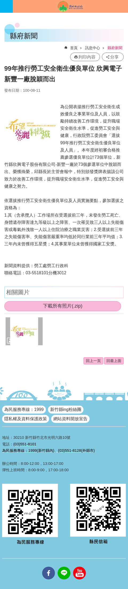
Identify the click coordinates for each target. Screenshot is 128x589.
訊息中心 (92, 48)
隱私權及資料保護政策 (25, 418)
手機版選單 (6, 6)
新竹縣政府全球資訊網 (70, 6)
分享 (114, 57)
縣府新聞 (114, 48)
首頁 (74, 48)
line (64, 566)
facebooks (48, 566)
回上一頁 (93, 361)
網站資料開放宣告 (70, 418)
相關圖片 (18, 292)
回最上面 (113, 361)
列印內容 (86, 57)
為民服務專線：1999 (24, 409)
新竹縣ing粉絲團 (65, 409)
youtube (79, 566)
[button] (24, 331)
